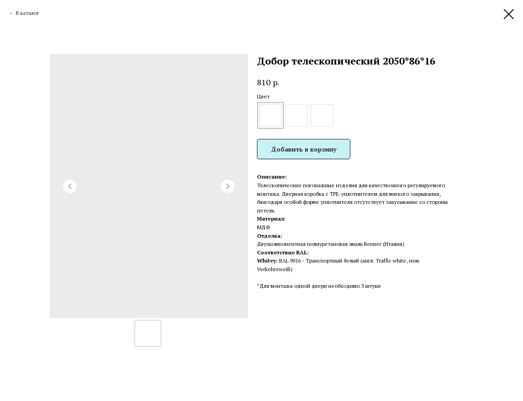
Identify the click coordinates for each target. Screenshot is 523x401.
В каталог (27, 12)
